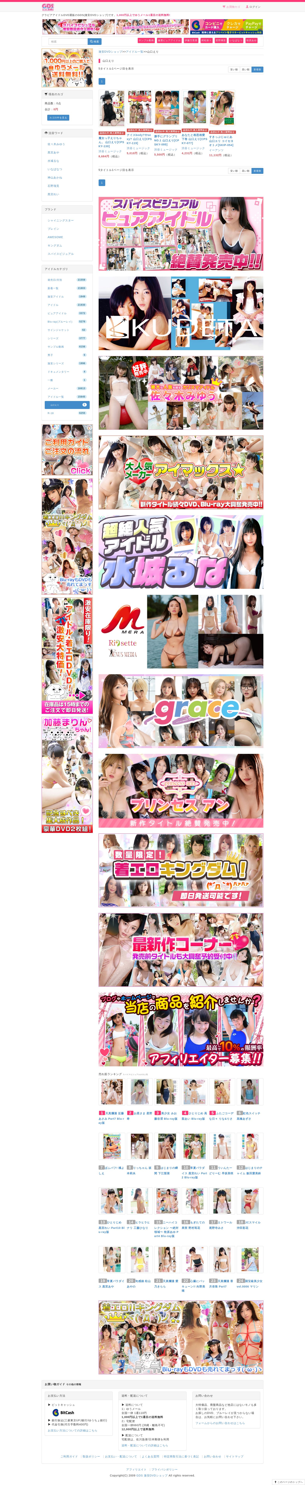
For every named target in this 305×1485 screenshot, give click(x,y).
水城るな (53, 160)
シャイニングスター (61, 220)
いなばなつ (236, 40)
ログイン (253, 6)
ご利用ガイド (69, 1456)
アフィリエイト (136, 1469)
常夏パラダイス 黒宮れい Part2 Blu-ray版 (194, 1172)
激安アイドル (67, 296)
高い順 (246, 69)
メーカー (67, 388)
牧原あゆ (251, 40)
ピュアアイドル (67, 313)
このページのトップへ (288, 1482)
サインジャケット (67, 330)
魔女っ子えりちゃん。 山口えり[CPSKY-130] (111, 142)
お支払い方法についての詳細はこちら (72, 1430)
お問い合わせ (212, 1456)
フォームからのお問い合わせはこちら (220, 1423)
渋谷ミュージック (110, 151)
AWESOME (55, 237)
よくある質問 (150, 1456)
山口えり (69, 404)
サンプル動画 (146, 40)
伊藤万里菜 (191, 40)
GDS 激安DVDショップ (152, 1475)
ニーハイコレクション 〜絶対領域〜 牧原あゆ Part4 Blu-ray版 (166, 1229)
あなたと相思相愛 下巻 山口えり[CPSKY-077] (194, 139)
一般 (67, 380)
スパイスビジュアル (61, 253)
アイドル (67, 305)
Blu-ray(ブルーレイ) (67, 321)
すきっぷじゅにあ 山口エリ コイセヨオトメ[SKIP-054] (221, 141)
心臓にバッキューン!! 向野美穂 (193, 1286)
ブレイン (53, 228)
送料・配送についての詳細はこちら (145, 1445)
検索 (94, 41)
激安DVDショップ (111, 51)
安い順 (234, 69)
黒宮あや (53, 152)
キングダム (55, 245)
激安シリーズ (67, 363)
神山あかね (55, 177)
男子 (67, 355)
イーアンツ (216, 150)
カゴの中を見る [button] (58, 117)
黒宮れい (53, 194)
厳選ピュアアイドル (169, 40)
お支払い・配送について (121, 1456)
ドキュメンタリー (67, 371)
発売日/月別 (67, 280)
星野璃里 (221, 40)
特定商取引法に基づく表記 (181, 1456)
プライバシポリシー (165, 1469)
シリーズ (67, 338)
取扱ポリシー (91, 1456)
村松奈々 (207, 40)
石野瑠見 (53, 185)
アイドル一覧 (134, 51)
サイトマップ (235, 1456)
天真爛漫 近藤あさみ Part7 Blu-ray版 (111, 1118)
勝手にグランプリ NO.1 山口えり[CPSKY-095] (166, 140)
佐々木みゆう (56, 144)
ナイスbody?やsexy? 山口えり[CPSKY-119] (139, 139)
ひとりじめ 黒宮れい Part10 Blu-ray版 (112, 1227)
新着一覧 (67, 288)
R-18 (67, 413)
